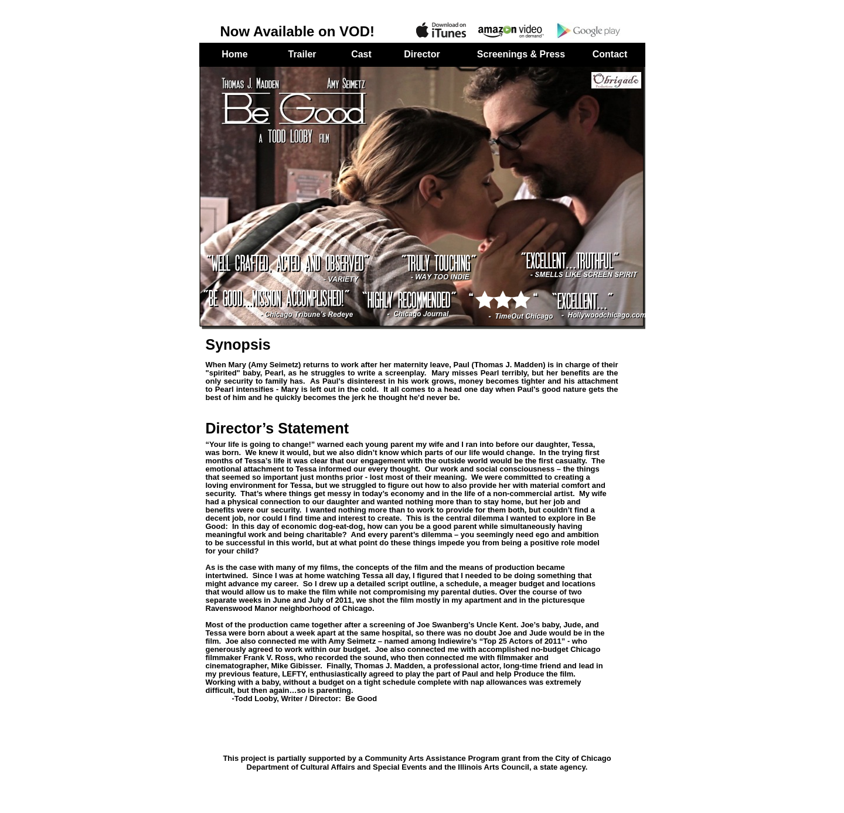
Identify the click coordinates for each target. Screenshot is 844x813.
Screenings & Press (521, 54)
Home (234, 54)
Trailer (302, 54)
